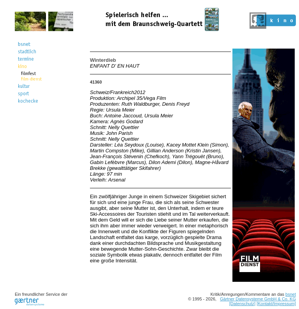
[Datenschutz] (242, 303)
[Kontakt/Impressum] (276, 303)
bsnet (290, 294)
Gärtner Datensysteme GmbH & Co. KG (258, 299)
